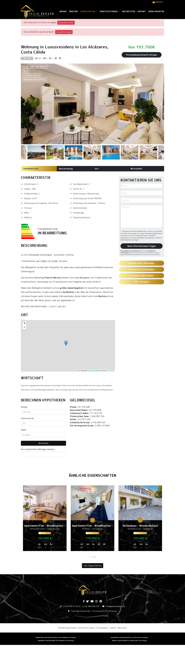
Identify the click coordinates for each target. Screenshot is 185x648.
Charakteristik (30, 168)
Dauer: (24, 429)
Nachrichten (128, 11)
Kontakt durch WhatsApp (141, 263)
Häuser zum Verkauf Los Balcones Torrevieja (129, 640)
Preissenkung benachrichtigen (141, 54)
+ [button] (24, 323)
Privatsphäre (102, 628)
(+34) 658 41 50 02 (72, 606)
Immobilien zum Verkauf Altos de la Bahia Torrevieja (55, 637)
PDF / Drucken (141, 281)
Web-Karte (122, 628)
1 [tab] (90, 556)
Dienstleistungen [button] (110, 11)
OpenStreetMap (94, 370)
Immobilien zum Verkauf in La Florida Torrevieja (129, 637)
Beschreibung (66, 168)
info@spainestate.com (115, 606)
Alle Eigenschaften (93, 565)
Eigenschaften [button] (88, 11)
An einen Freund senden (141, 275)
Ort (97, 168)
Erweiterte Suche (66, 22)
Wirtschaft (136, 168)
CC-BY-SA (110, 370)
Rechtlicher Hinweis (86, 628)
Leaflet (78, 370)
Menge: (24, 407)
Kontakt (142, 11)
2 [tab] (92, 556)
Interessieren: (27, 418)
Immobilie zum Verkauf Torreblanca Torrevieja (56, 640)
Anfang (63, 11)
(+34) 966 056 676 (90, 606)
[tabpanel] (45, 519)
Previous (24, 104)
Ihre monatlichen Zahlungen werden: (38, 449)
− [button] (24, 327)
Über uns (73, 11)
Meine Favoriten (156, 11)
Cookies (112, 628)
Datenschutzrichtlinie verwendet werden (134, 236)
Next (161, 104)
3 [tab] (95, 556)
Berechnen (43, 443)
